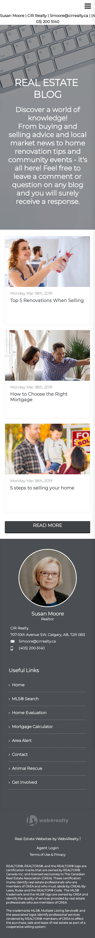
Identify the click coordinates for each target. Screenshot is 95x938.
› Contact (18, 754)
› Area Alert (20, 740)
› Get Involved (23, 782)
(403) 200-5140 (32, 648)
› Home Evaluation (28, 712)
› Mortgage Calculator (31, 726)
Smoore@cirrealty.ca (37, 641)
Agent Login (47, 848)
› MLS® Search (24, 698)
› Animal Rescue (25, 768)
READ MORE (47, 525)
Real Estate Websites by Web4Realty (47, 839)
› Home (17, 685)
